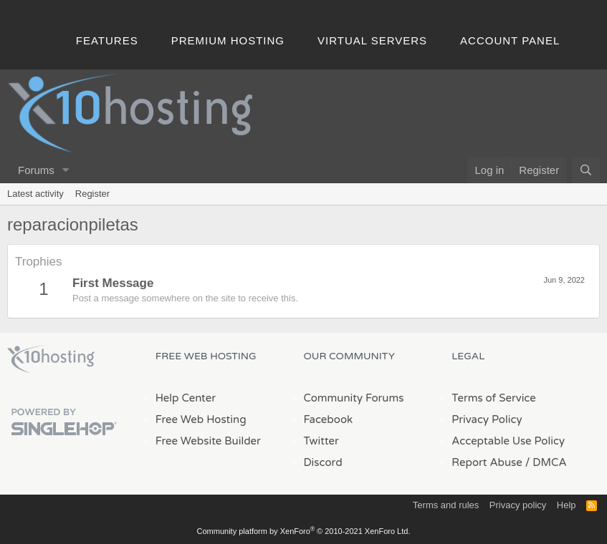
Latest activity (35, 193)
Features (107, 40)
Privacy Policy (486, 419)
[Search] (586, 170)
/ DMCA (546, 462)
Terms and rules (446, 505)
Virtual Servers (372, 40)
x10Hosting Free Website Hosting (51, 359)
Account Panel (510, 40)
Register (92, 193)
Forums (36, 170)
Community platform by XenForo (304, 531)
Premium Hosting (228, 40)
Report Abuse (486, 462)
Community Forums (354, 398)
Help (566, 505)
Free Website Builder (208, 440)
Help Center (186, 398)
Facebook (328, 419)
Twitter (321, 440)
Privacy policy (517, 505)
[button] (66, 170)
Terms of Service (493, 398)
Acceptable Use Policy (508, 440)
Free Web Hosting (201, 419)
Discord (323, 462)
